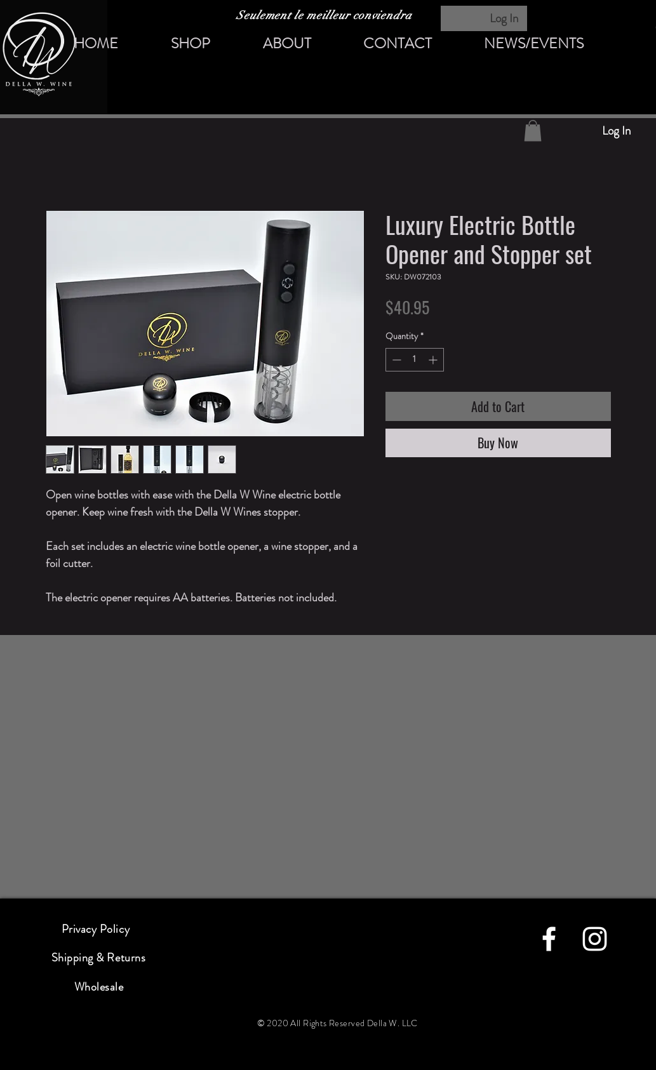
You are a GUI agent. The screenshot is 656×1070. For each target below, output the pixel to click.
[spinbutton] (414, 360)
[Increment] (434, 360)
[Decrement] (395, 360)
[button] (533, 130)
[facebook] (549, 939)
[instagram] (595, 939)
